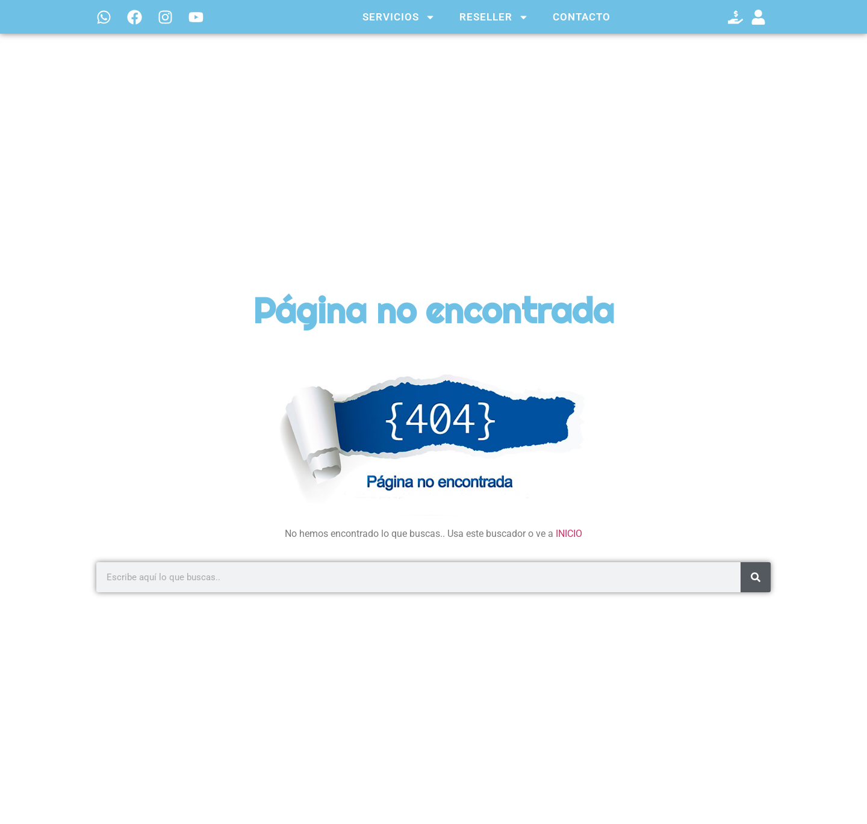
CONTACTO (582, 17)
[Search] (756, 577)
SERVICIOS (398, 17)
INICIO (569, 533)
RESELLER (494, 17)
